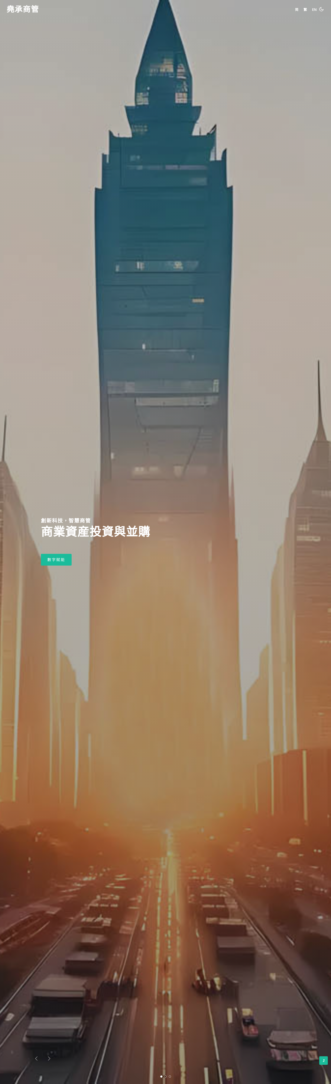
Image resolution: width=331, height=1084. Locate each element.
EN (314, 9)
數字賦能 (56, 603)
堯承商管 (23, 10)
